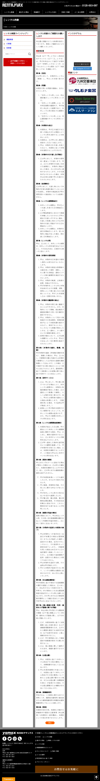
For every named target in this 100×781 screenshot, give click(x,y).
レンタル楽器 (9, 12)
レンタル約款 (40, 744)
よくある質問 (79, 12)
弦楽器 (8, 48)
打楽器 (8, 43)
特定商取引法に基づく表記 (44, 758)
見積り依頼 (65, 12)
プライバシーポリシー (43, 762)
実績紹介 (37, 12)
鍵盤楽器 (9, 39)
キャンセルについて (42, 751)
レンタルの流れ (51, 12)
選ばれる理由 (24, 12)
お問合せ (92, 12)
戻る (50, 723)
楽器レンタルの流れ (17, 63)
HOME (39, 737)
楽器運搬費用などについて (44, 747)
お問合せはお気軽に (66, 769)
